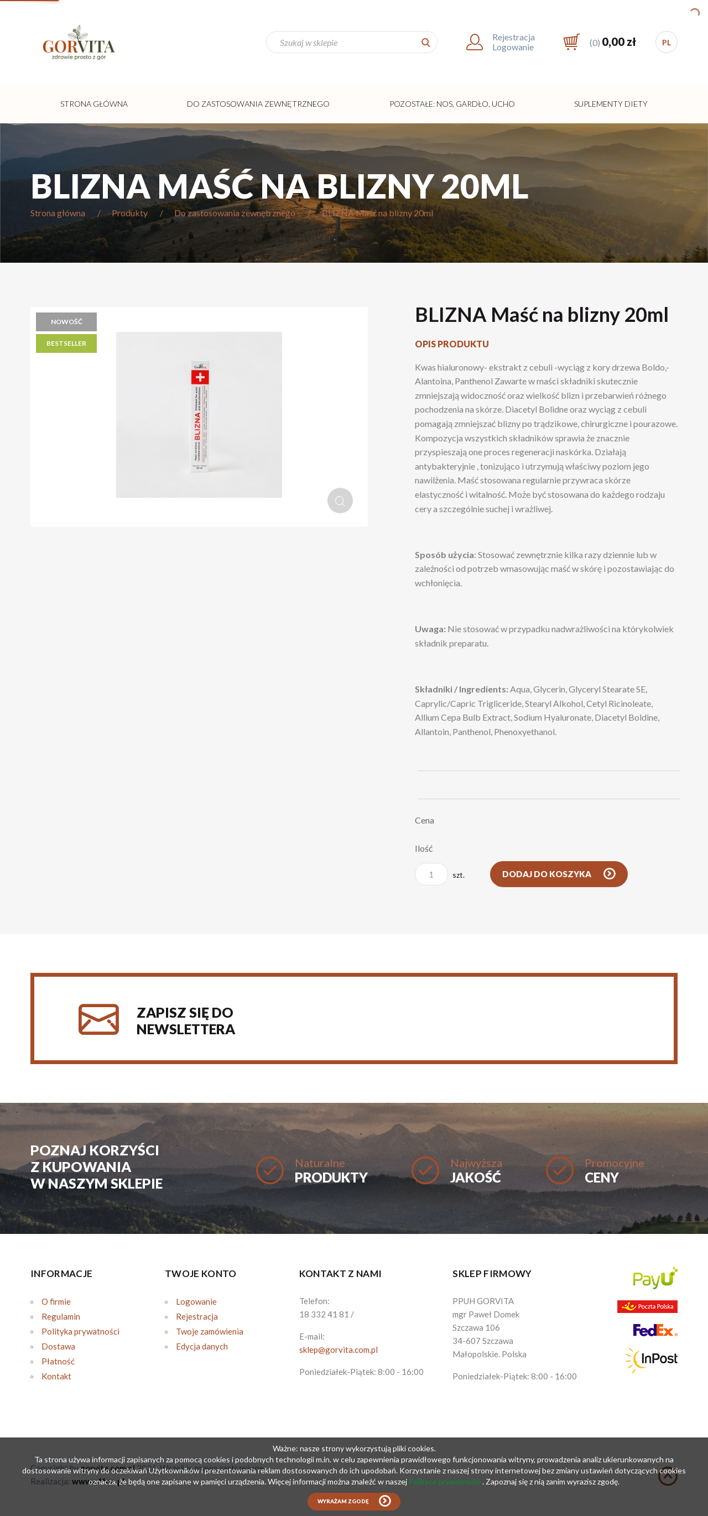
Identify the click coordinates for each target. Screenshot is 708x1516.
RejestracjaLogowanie (513, 42)
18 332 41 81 (324, 1314)
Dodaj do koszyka (547, 874)
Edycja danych (202, 1346)
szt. (440, 874)
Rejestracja (197, 1316)
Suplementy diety (611, 103)
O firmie (56, 1301)
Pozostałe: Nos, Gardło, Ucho (452, 103)
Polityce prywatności (445, 1481)
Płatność (58, 1361)
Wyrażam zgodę (342, 1501)
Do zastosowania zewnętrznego (258, 103)
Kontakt (56, 1376)
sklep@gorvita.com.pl (338, 1349)
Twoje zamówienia (209, 1331)
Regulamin (60, 1316)
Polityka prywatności (80, 1331)
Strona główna (94, 103)
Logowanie (196, 1301)
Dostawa (58, 1346)
